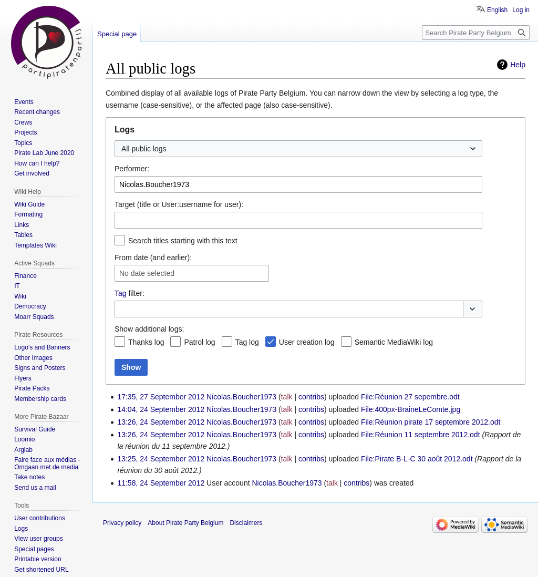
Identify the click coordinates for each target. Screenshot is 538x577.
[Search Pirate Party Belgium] (476, 32)
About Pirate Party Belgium (185, 523)
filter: (129, 293)
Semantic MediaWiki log (394, 342)
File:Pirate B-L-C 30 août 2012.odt (416, 459)
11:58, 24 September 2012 (160, 483)
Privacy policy (122, 523)
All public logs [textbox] (144, 149)
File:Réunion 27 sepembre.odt (410, 397)
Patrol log (199, 342)
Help (517, 64)
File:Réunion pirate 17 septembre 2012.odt (430, 422)
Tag (121, 293)
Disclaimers (246, 523)
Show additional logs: (149, 329)
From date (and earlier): (153, 257)
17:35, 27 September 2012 (160, 397)
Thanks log (146, 342)
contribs (311, 397)
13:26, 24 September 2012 (160, 422)
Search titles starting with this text (182, 240)
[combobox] (298, 148)
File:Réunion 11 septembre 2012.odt (420, 434)
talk (287, 397)
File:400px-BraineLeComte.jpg (410, 409)
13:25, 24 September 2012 (160, 459)
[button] (472, 309)
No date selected (146, 273)
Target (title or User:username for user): (179, 204)
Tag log (247, 342)
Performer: (132, 168)
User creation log (307, 342)
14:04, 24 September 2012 (160, 409)
